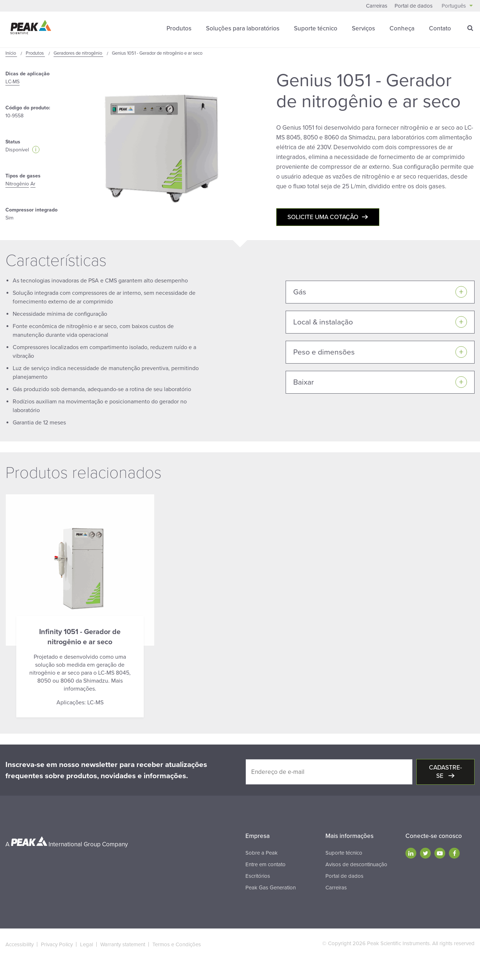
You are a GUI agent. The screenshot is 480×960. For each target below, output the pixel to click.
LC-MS (12, 82)
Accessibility (19, 944)
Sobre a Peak (261, 853)
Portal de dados (414, 6)
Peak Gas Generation (270, 887)
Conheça (402, 28)
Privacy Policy (57, 944)
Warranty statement (122, 944)
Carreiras (376, 6)
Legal (86, 944)
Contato (440, 28)
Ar (32, 184)
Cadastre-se (445, 772)
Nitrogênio (17, 184)
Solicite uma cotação (322, 217)
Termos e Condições (176, 944)
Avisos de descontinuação (356, 864)
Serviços (363, 28)
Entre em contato (265, 864)
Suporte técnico (315, 28)
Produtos (179, 28)
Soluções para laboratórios (242, 28)
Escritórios (257, 876)
